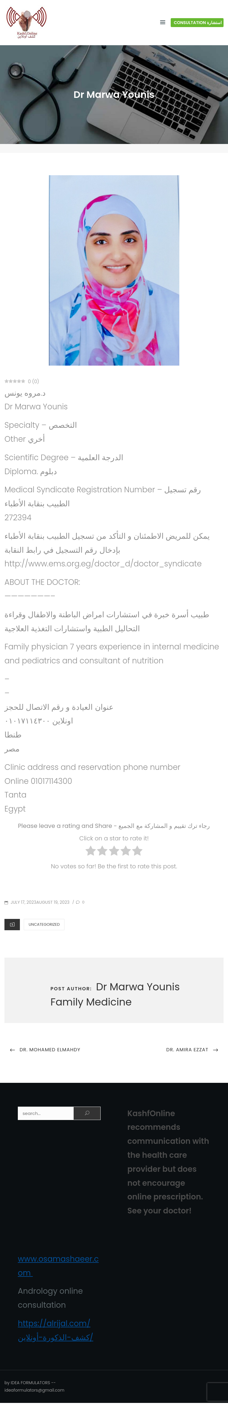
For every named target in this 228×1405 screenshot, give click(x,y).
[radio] (91, 854)
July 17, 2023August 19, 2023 (39, 904)
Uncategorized (44, 926)
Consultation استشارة (198, 23)
